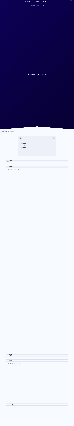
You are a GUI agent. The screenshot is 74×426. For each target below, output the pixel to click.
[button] (53, 138)
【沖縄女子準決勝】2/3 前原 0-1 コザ (13, 363)
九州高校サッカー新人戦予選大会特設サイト (37, 1)
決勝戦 (24, 143)
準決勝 (24, 147)
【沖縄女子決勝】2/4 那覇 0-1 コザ (12, 169)
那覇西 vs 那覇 (26, 152)
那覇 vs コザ (26, 145)
